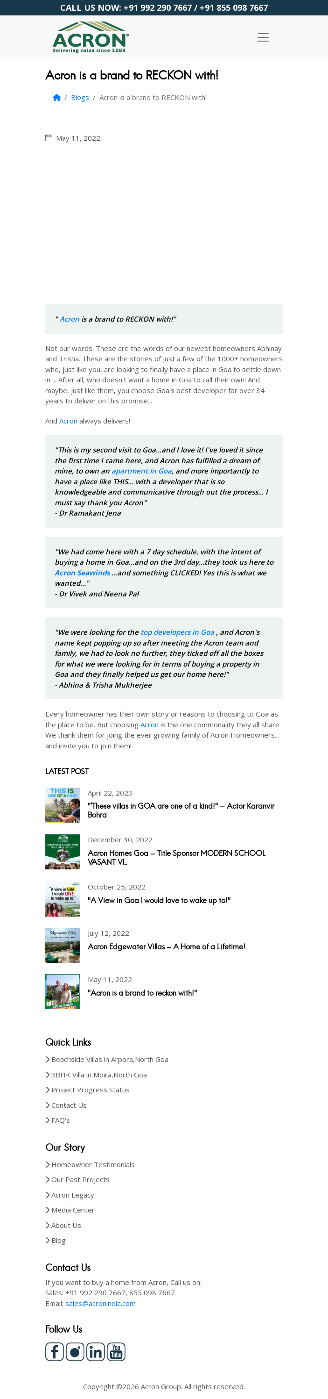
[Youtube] (116, 1351)
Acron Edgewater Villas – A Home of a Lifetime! (166, 946)
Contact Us (69, 1105)
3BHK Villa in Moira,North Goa (99, 1074)
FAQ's (60, 1120)
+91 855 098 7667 (234, 7)
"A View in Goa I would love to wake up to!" (159, 900)
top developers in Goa (178, 632)
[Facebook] (54, 1351)
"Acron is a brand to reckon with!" (142, 993)
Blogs (80, 97)
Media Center (73, 1209)
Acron (69, 318)
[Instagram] (75, 1351)
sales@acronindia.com (100, 1303)
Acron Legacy (72, 1194)
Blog (58, 1240)
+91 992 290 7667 (158, 7)
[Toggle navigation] (263, 37)
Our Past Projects (80, 1179)
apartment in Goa (142, 470)
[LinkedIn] (95, 1351)
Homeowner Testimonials (93, 1164)
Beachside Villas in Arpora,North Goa (109, 1059)
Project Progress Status (90, 1089)
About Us (66, 1225)
